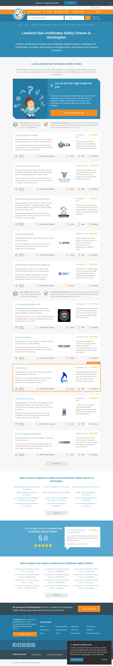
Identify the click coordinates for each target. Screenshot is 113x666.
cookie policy (85, 654)
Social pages (75, 633)
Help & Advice (44, 630)
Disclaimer (89, 630)
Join (70, 3)
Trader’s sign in (95, 7)
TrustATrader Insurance (54, 654)
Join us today (89, 608)
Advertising (74, 626)
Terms (57, 633)
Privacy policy (91, 626)
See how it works (25, 634)
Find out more (75, 127)
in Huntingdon (56, 487)
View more (56, 463)
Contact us (74, 630)
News (42, 633)
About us (43, 626)
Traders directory (61, 630)
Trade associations (61, 626)
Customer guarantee (93, 633)
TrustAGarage (36, 654)
